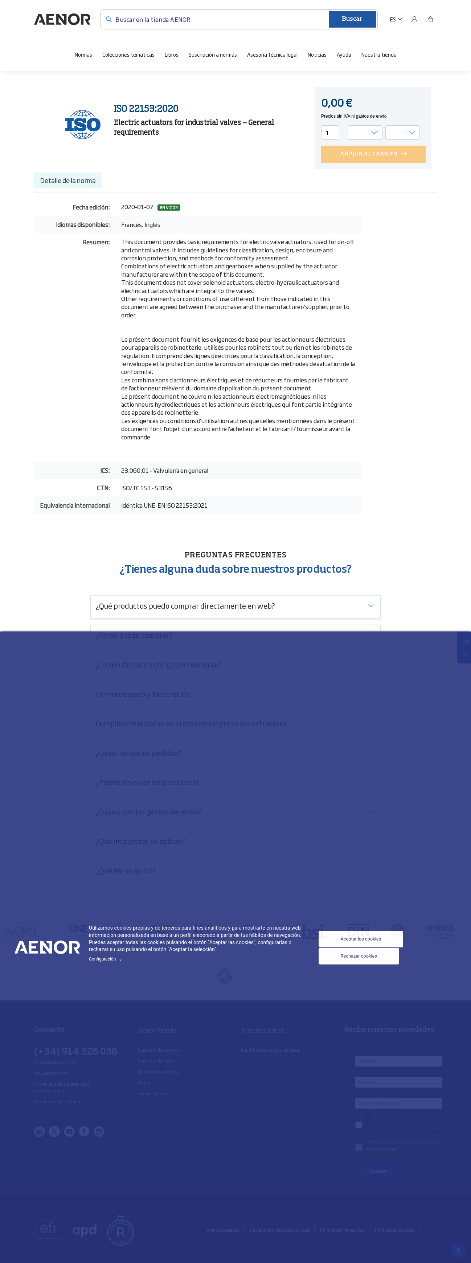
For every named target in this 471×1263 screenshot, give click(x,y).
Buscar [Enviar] (352, 19)
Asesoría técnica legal (272, 53)
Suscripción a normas (213, 53)
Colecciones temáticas (128, 53)
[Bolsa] (430, 18)
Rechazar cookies (354, 960)
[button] (396, 19)
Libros (172, 53)
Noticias (317, 53)
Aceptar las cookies (356, 938)
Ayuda (344, 53)
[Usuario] (414, 18)
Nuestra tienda (379, 53)
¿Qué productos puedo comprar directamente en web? (185, 604)
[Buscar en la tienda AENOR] (239, 19)
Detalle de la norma (68, 179)
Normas (83, 53)
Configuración (106, 959)
